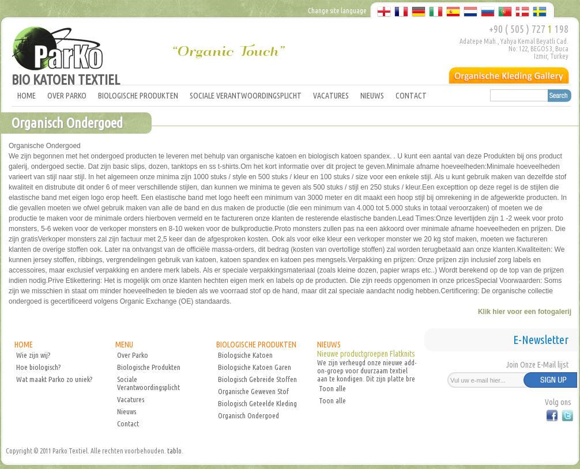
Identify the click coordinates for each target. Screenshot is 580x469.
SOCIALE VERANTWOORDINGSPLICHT (246, 95)
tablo (174, 451)
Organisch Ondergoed (248, 415)
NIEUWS (372, 95)
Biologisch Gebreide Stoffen (257, 379)
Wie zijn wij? (33, 355)
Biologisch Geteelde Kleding (257, 403)
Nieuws (126, 411)
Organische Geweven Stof (253, 391)
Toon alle (332, 388)
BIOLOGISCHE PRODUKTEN (138, 95)
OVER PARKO (66, 95)
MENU (124, 344)
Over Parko (132, 355)
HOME (26, 95)
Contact (128, 423)
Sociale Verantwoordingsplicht (148, 383)
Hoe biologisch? (38, 367)
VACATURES (331, 95)
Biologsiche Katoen (245, 355)
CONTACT (411, 95)
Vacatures (130, 399)
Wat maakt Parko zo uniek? (54, 379)
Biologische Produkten (148, 367)
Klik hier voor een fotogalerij (524, 312)
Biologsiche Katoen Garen (254, 367)
